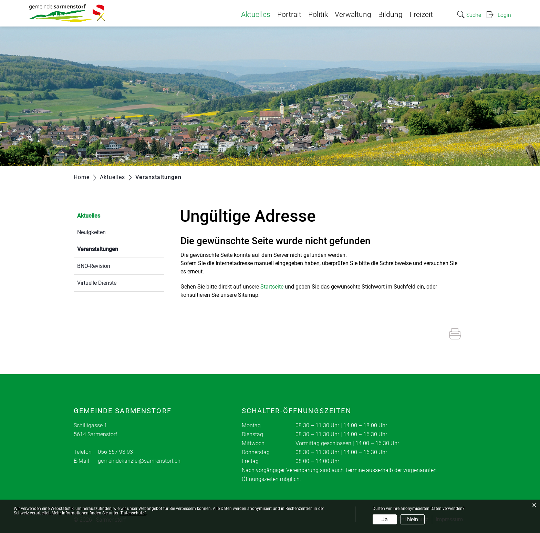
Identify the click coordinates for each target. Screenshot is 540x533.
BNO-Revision (93, 266)
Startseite (271, 286)
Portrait (289, 14)
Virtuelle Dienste (96, 283)
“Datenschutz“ (133, 513)
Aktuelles (255, 14)
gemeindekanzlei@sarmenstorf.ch (139, 461)
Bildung (390, 14)
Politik (318, 14)
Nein (412, 519)
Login (504, 15)
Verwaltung (353, 14)
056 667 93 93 (115, 452)
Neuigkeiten (91, 232)
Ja (385, 519)
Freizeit (421, 14)
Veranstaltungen (114, 248)
